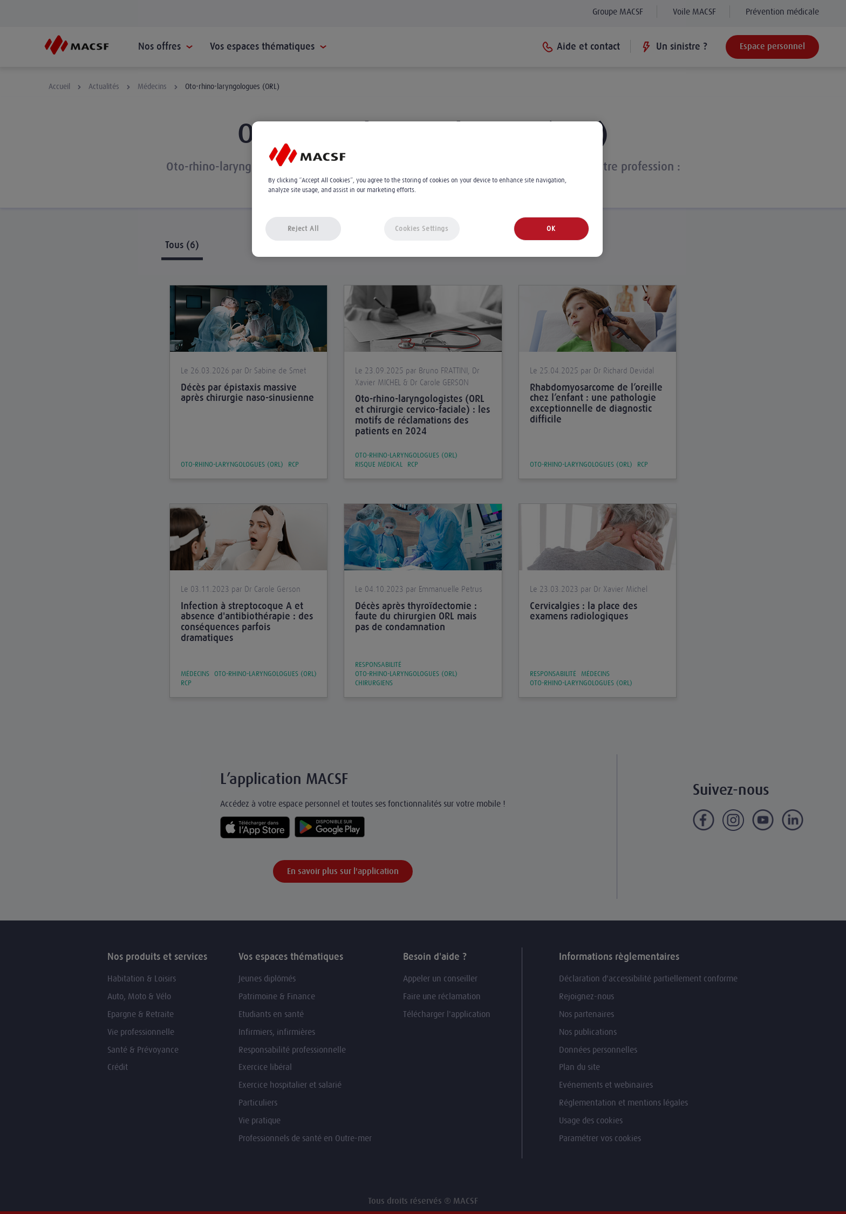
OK (551, 228)
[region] (427, 189)
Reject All (303, 228)
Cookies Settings (421, 228)
